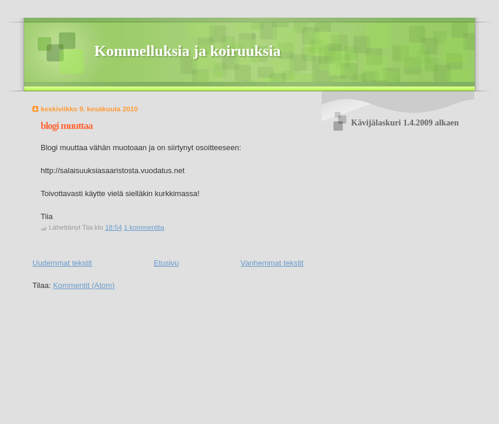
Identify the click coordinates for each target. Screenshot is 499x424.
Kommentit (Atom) (84, 285)
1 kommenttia (144, 227)
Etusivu (166, 263)
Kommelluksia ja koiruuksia (187, 50)
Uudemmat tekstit (62, 263)
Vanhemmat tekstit (271, 263)
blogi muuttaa (66, 125)
